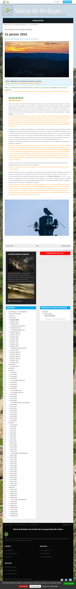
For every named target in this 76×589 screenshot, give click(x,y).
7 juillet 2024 (13, 501)
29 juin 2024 (13, 483)
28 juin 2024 (13, 481)
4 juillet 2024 (13, 493)
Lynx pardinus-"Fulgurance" (19, 499)
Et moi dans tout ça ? (55, 253)
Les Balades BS (45, 553)
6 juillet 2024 (13, 497)
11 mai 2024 (13, 372)
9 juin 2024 (13, 441)
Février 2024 (12, 364)
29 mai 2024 (13, 416)
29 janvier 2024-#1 (15, 356)
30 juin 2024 (13, 485)
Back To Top (68, 524)
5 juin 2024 (13, 433)
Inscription (57, 2)
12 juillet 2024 (14, 511)
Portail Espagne (47, 314)
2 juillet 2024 (13, 489)
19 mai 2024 (13, 394)
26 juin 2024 (13, 477)
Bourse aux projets (11, 567)
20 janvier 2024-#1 (15, 332)
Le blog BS (9, 557)
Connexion (67, 2)
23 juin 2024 (13, 471)
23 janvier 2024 (14, 340)
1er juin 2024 (13, 425)
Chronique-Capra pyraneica (19, 348)
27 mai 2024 (13, 412)
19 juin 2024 (13, 463)
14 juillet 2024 (14, 515)
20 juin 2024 (13, 465)
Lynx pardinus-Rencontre (18, 380)
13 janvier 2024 (14, 322)
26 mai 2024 (13, 410)
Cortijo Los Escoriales (15, 314)
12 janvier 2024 (33, 24)
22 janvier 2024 (14, 338)
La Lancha (12, 316)
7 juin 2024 (13, 437)
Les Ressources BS (46, 557)
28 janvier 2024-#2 (15, 354)
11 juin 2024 (13, 445)
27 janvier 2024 (14, 350)
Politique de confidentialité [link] (50, 586)
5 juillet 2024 (13, 495)
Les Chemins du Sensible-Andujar (18, 29)
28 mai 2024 (13, 414)
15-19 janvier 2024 (15, 328)
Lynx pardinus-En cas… (17, 392)
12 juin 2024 (13, 447)
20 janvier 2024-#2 (15, 334)
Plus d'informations (16, 301)
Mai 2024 (11, 370)
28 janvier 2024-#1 (15, 352)
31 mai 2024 (13, 421)
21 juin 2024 (13, 467)
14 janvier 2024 (14, 324)
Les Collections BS (46, 550)
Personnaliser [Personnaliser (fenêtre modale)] (35, 586)
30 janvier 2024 (14, 360)
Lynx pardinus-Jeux (16, 390)
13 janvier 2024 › (66, 246)
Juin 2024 (11, 423)
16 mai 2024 (13, 384)
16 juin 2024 (13, 457)
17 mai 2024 (13, 386)
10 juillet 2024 (14, 507)
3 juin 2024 (13, 429)
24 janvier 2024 (14, 342)
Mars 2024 (12, 368)
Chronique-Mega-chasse (18, 330)
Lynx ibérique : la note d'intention (18, 311)
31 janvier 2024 (14, 362)
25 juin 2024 (13, 475)
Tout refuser (23, 586)
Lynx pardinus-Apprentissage (19, 453)
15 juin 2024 (13, 455)
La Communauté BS (11, 570)
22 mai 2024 (13, 400)
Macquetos (13, 39)
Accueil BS (9, 24)
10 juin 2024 (13, 443)
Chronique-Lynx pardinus (18, 326)
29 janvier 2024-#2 (15, 358)
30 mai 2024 (13, 418)
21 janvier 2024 (14, 336)
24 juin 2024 (13, 473)
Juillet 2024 (12, 487)
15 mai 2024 (13, 382)
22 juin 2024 (13, 469)
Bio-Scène (45, 311)
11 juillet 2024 (14, 509)
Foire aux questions (11, 553)
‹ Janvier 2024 (9, 246)
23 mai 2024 (13, 404)
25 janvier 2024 (14, 344)
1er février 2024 (14, 366)
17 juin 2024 (13, 459)
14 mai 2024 (13, 378)
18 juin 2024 (13, 461)
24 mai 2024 (13, 406)
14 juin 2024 (13, 451)
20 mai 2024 (13, 396)
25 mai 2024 (13, 408)
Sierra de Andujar (37, 10)
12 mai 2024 (13, 374)
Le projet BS (9, 550)
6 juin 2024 (13, 435)
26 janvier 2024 (14, 346)
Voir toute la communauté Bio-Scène (55, 319)
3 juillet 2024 (13, 491)
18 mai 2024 (13, 388)
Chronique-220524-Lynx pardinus (20, 402)
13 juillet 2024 (14, 513)
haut (37, 246)
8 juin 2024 (13, 439)
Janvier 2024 (12, 317)
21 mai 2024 (13, 398)
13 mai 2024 (13, 376)
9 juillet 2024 (13, 505)
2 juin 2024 (13, 427)
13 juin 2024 (13, 449)
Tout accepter (69, 583)
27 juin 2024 (13, 479)
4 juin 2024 (13, 431)
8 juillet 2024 (13, 503)
